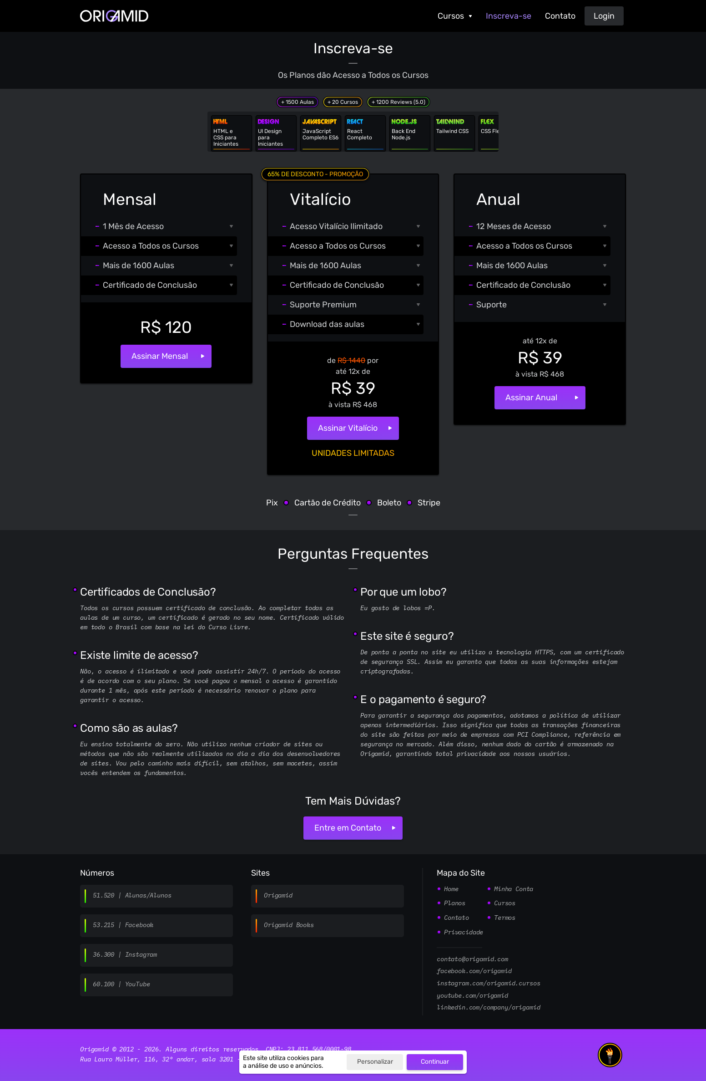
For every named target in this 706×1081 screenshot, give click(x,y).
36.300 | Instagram (125, 955)
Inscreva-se (508, 16)
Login (604, 16)
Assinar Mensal (159, 356)
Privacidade (463, 932)
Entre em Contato (347, 828)
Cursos (451, 16)
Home (451, 889)
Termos (504, 918)
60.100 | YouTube (121, 984)
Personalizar (375, 1062)
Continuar (435, 1062)
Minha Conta (513, 889)
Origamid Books (289, 925)
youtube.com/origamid (472, 996)
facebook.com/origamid (474, 971)
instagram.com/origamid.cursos (488, 983)
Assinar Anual (531, 398)
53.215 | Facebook (123, 925)
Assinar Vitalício (348, 428)
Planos (454, 903)
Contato (560, 16)
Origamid (278, 895)
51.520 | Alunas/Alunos (132, 895)
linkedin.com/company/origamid (488, 1008)
